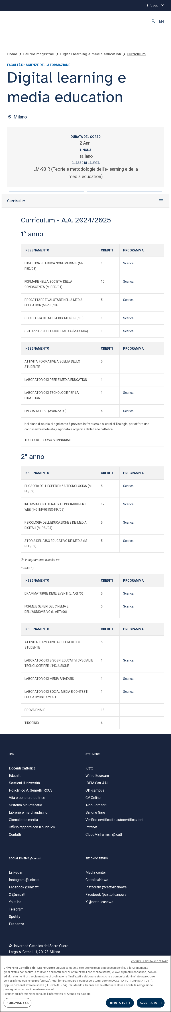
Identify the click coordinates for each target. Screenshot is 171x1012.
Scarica (128, 265)
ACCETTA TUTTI (151, 1002)
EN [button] (161, 21)
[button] (153, 21)
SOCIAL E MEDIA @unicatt (25, 860)
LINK (11, 756)
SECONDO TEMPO (97, 860)
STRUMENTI (93, 756)
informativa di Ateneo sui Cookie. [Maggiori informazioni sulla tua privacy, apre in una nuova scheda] (70, 993)
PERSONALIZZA (17, 1002)
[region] (85, 984)
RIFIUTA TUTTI (120, 1002)
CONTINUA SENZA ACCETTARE (149, 961)
